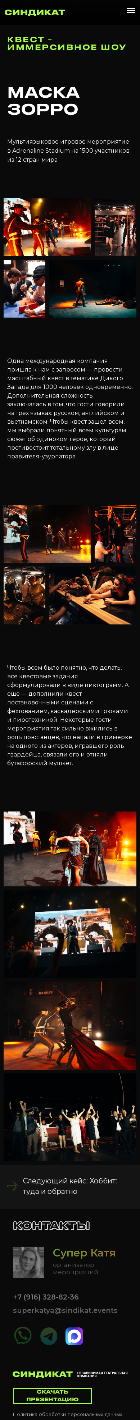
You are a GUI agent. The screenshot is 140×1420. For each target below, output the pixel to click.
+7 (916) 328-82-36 (46, 1297)
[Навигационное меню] (131, 10)
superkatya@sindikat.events (65, 1310)
